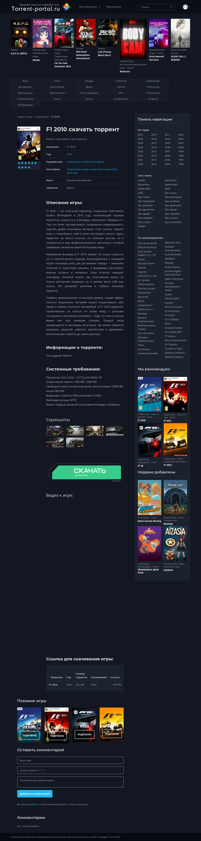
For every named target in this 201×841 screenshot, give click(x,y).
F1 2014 (112, 725)
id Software (144, 349)
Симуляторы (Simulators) (61, 58)
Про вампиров (146, 201)
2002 (181, 138)
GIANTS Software (174, 356)
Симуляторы (40, 49)
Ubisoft (142, 267)
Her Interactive (146, 333)
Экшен (14, 49)
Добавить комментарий (35, 793)
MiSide (36, 60)
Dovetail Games (173, 327)
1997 (181, 159)
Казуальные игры (172, 566)
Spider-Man (144, 188)
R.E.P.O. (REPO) (19, 53)
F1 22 (84, 726)
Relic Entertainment (175, 340)
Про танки (144, 196)
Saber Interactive (174, 278)
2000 (181, 147)
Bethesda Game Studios (146, 327)
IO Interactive (172, 311)
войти (33, 804)
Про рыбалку (145, 205)
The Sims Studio (146, 288)
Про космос (144, 222)
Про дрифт (144, 213)
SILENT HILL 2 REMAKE (178, 58)
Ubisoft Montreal (147, 247)
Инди (35, 56)
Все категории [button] (88, 6)
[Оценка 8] (22, 167)
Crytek (168, 294)
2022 (140, 155)
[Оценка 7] (19, 167)
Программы (113, 6)
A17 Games (171, 344)
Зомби (141, 180)
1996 (181, 164)
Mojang (169, 262)
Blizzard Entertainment (146, 319)
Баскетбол (144, 184)
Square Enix (144, 292)
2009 (167, 143)
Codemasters (145, 305)
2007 (167, 151)
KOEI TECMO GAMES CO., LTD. (147, 253)
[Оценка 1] (19, 163)
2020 (140, 164)
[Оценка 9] (25, 167)
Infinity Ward (172, 298)
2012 (154, 164)
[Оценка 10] (29, 167)
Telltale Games (146, 284)
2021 (140, 159)
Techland (170, 315)
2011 (167, 134)
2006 (167, 155)
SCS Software (172, 319)
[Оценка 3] (25, 163)
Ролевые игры (170, 520)
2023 (140, 151)
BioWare (142, 313)
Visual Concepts (173, 306)
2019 (154, 134)
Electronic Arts (173, 242)
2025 (140, 143)
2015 (154, 151)
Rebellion (170, 258)
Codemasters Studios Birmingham (85, 161)
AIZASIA (168, 570)
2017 (154, 143)
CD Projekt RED (173, 331)
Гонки (160, 53)
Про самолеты (173, 222)
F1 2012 (29, 727)
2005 (167, 159)
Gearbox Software (175, 352)
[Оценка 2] (22, 163)
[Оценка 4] (29, 163)
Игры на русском (92, 169)
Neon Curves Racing (149, 521)
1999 (181, 151)
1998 (181, 155)
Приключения (40, 53)
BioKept (168, 523)
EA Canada (144, 280)
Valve (141, 344)
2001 (181, 143)
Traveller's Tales (173, 348)
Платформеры (144, 566)
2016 (154, 147)
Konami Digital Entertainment (173, 272)
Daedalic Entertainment (173, 248)
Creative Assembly (148, 353)
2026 (140, 138)
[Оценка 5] (32, 163)
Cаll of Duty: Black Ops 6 (104, 53)
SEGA (168, 323)
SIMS (140, 192)
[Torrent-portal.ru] (41, 7)
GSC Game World (147, 243)
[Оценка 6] (35, 163)
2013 (154, 159)
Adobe (141, 259)
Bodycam (125, 71)
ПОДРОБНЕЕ (29, 735)
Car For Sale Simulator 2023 (62, 65)
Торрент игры (24, 116)
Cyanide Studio (173, 254)
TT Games (170, 336)
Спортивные (144, 462)
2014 (154, 155)
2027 (140, 134)
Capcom (142, 271)
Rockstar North (146, 263)
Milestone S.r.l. (146, 309)
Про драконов (146, 209)
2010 (69, 154)
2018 (154, 138)
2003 (181, 134)
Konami (169, 302)
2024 (140, 147)
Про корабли (145, 217)
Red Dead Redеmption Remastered (83, 55)
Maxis (141, 300)
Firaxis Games (172, 267)
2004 (167, 164)
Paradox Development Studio (172, 286)
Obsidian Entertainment (146, 339)
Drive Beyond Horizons (156, 58)
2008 (167, 147)
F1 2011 (57, 727)
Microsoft (143, 296)
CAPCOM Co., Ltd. (147, 275)
